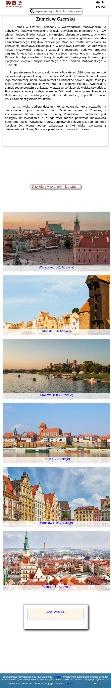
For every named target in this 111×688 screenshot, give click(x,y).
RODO (70, 683)
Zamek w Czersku (55, 612)
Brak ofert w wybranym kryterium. (55, 186)
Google (57, 676)
